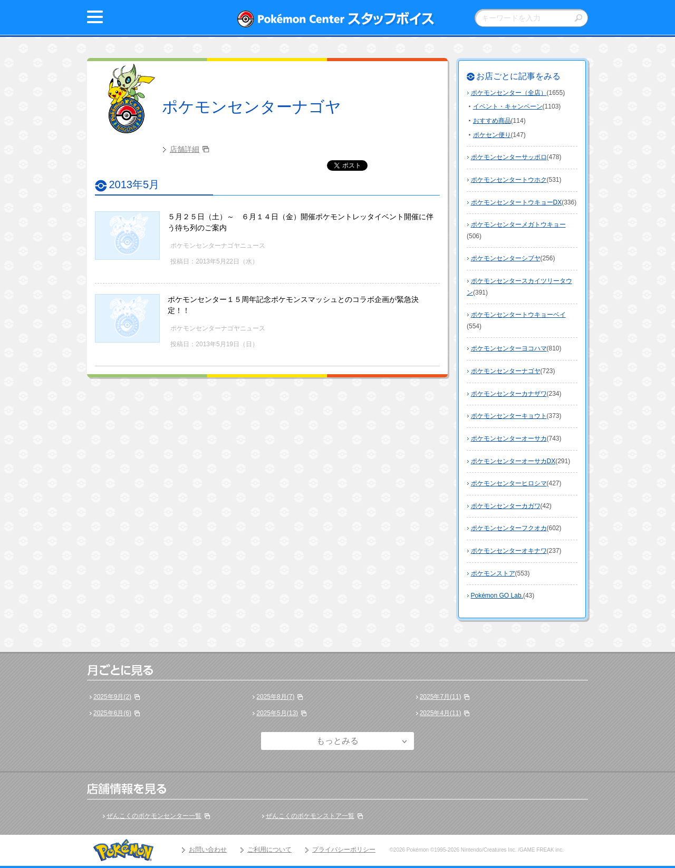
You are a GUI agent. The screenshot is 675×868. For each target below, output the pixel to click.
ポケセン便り (492, 135)
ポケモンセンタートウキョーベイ (518, 314)
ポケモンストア (493, 573)
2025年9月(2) (112, 696)
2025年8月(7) (275, 696)
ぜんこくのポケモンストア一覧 (310, 816)
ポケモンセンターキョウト (509, 416)
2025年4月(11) (440, 713)
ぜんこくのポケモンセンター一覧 (154, 816)
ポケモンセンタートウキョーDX (516, 202)
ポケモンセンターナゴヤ (251, 106)
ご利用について (269, 849)
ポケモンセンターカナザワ (509, 393)
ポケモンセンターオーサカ (509, 438)
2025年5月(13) (277, 713)
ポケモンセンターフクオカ (509, 528)
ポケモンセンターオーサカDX (513, 461)
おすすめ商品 (492, 120)
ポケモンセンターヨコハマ (509, 348)
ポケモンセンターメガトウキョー (518, 224)
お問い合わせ (208, 849)
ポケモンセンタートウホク (509, 179)
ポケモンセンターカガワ (506, 506)
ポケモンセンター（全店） (509, 92)
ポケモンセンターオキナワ (509, 550)
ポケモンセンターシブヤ (506, 258)
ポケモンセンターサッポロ (509, 157)
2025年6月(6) (112, 713)
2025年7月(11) (440, 696)
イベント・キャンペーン (508, 106)
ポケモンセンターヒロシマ (509, 483)
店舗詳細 (184, 149)
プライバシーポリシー (343, 849)
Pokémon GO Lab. (497, 595)
